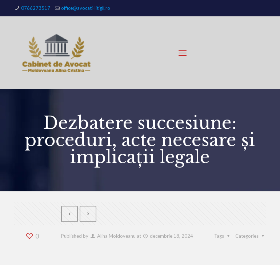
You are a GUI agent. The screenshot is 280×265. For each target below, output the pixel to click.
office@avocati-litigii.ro (85, 8)
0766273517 (35, 8)
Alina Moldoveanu (116, 236)
